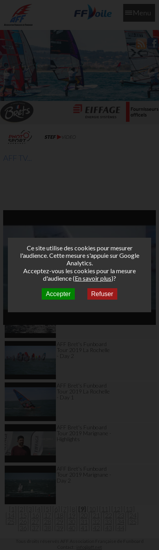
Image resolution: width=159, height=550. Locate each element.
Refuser (102, 294)
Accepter (58, 294)
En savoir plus (93, 278)
